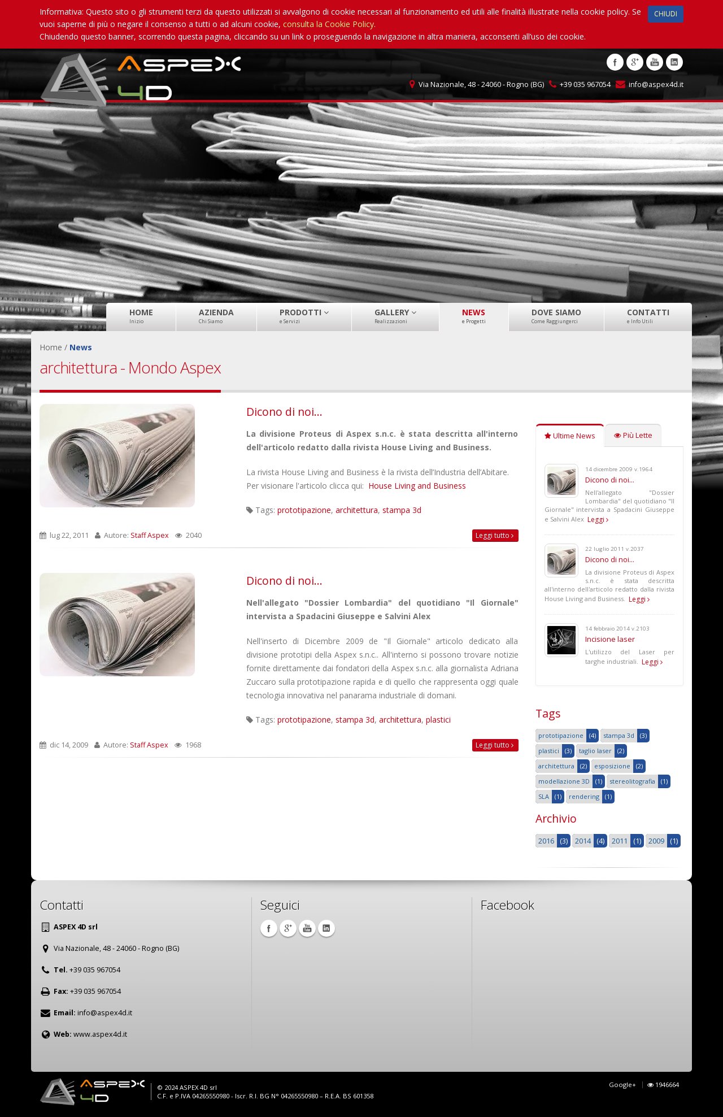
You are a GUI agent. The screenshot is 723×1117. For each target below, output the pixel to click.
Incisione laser (610, 639)
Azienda (216, 316)
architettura (357, 510)
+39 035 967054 (585, 84)
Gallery (395, 316)
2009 (656, 841)
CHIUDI (665, 14)
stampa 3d (401, 510)
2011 (620, 841)
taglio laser (595, 750)
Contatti (648, 316)
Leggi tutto (494, 535)
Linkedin (674, 62)
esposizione (612, 766)
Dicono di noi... (284, 411)
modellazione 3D (564, 781)
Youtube (654, 62)
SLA (543, 796)
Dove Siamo (556, 316)
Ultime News (570, 436)
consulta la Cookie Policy (328, 24)
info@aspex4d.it (656, 84)
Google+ (622, 1084)
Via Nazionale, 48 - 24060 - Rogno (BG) (481, 84)
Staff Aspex (149, 535)
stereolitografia (632, 781)
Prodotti (304, 316)
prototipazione (304, 510)
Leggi (597, 519)
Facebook (615, 62)
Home (141, 316)
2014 (583, 841)
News (474, 316)
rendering (584, 796)
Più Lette (633, 435)
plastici (438, 719)
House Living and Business (417, 485)
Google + (634, 62)
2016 (546, 841)
